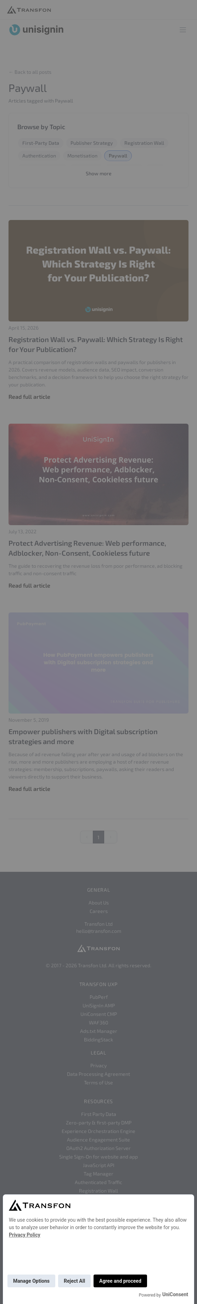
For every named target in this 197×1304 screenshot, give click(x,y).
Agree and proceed (120, 1281)
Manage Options (31, 1281)
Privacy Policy (24, 1235)
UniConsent (175, 1294)
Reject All (74, 1281)
